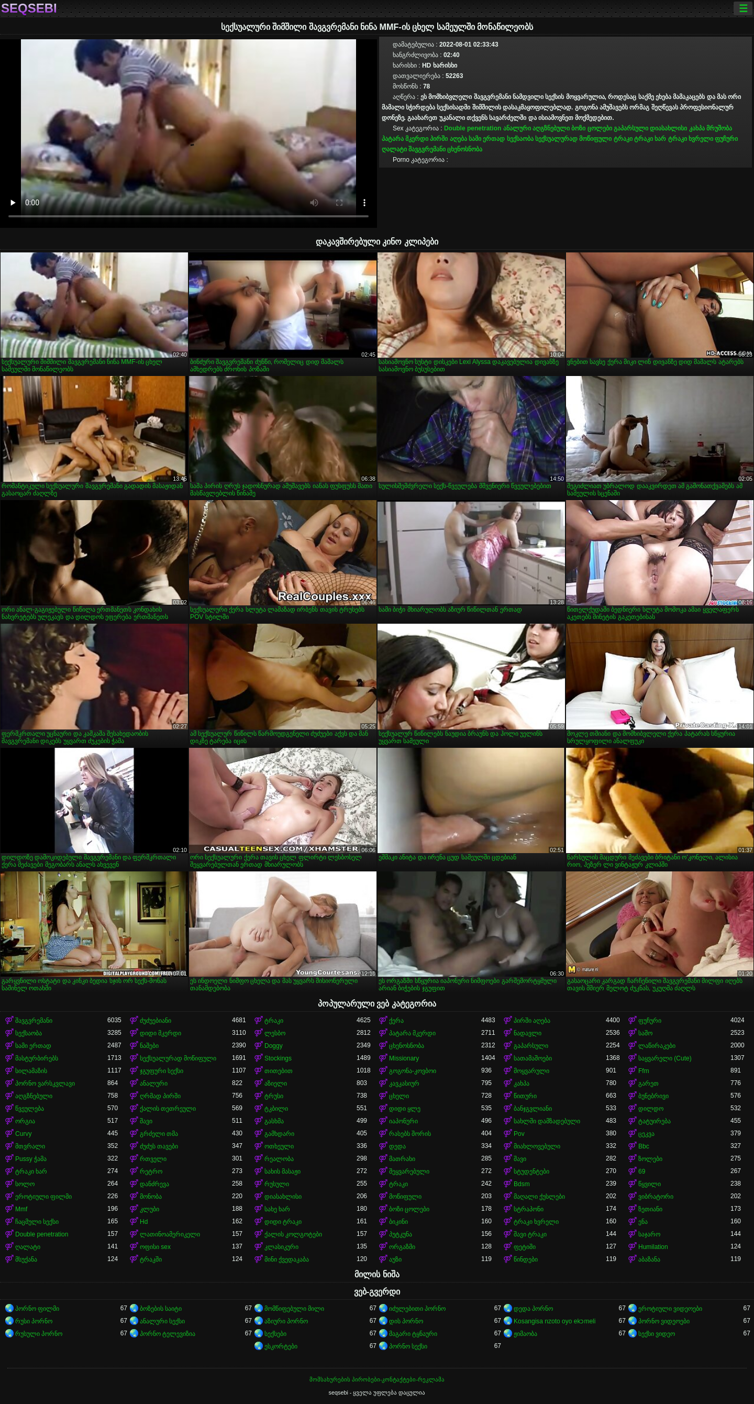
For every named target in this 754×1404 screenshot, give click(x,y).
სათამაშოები (533, 1058)
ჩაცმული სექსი (37, 1221)
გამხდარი (279, 1133)
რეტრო (151, 1171)
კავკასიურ (404, 1083)
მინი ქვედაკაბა (286, 1259)
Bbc (643, 1146)
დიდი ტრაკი (283, 1221)
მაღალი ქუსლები (539, 1196)
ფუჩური (726, 138)
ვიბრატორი (655, 1196)
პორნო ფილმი (37, 1308)
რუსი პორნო (33, 1321)
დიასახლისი (668, 128)
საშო (645, 1033)
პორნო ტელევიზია (167, 1333)
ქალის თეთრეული (168, 1108)
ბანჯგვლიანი (533, 1108)
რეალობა (279, 1159)
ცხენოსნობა (464, 149)
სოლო (25, 1184)
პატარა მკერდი (405, 138)
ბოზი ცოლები (591, 128)
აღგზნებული (551, 128)
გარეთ (648, 1083)
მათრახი (402, 1159)
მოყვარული (531, 1071)
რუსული (276, 1184)
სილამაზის (31, 1071)
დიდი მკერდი (160, 1033)
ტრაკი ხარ (650, 138)
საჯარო (649, 1234)
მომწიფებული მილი (294, 1308)
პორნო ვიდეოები (664, 1321)
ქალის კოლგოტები (293, 1234)
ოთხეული (279, 1146)
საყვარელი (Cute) (665, 1058)
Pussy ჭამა (31, 1159)
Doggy (273, 1045)
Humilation (653, 1247)
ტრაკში (151, 1259)
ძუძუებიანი (155, 1020)
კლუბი (149, 1209)
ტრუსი (273, 1096)
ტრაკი (623, 138)
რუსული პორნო (38, 1333)
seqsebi (29, 8)
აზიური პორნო (286, 1321)
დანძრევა (154, 1184)
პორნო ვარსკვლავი (45, 1083)
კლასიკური (281, 1247)
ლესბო (274, 1033)
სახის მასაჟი (282, 1171)
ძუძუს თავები (159, 1146)
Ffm (643, 1071)
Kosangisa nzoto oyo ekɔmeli (554, 1321)
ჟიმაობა (525, 1333)
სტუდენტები (531, 1171)
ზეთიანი (650, 1209)
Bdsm (522, 1184)
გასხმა (274, 1121)
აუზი (395, 1259)
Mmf (21, 1209)
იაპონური (403, 1121)
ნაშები (149, 1045)
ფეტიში (525, 1247)
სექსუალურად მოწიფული (573, 138)
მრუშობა (719, 128)
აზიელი (275, 1083)
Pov (519, 1133)
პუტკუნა (400, 1234)
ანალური (517, 128)
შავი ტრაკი (530, 1234)
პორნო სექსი (408, 1346)
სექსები (275, 1333)
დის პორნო (406, 1321)
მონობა (151, 1196)
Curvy (23, 1133)
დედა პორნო (533, 1308)
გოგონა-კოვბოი (412, 1071)
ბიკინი (398, 1221)
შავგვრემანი (427, 149)
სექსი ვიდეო (656, 1333)
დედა (397, 1146)
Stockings (278, 1058)
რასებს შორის (410, 1133)
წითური (525, 1096)
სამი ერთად (487, 138)
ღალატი (394, 149)
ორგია (25, 1121)
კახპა (697, 128)
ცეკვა (646, 1133)
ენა (643, 1221)
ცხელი (399, 1096)
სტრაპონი (529, 1209)
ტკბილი (276, 1108)
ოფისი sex (155, 1247)
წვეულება (29, 1108)
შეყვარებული (409, 1171)
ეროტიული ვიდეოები (670, 1308)
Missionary (404, 1058)
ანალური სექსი (162, 1321)
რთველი (153, 1159)
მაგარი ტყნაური (413, 1333)
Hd (144, 1221)
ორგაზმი (402, 1247)
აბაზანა (649, 1259)
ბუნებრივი (653, 1096)
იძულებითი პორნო (417, 1308)
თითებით (278, 1071)
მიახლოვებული (537, 1146)
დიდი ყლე (404, 1108)
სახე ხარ (277, 1209)
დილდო (650, 1108)
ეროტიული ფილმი (43, 1196)
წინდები (526, 1259)
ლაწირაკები (656, 1045)
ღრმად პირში (160, 1096)
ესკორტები (280, 1346)
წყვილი (649, 1184)
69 (641, 1171)
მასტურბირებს (36, 1058)
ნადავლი (527, 1033)
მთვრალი (30, 1146)
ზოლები (650, 1159)
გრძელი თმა (159, 1133)
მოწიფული (405, 1196)
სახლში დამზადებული (547, 1121)
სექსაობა (520, 138)
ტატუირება (654, 1121)
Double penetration (472, 128)
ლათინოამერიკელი (170, 1234)
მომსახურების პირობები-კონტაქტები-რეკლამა (377, 1379)
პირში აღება (448, 138)
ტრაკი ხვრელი (690, 138)
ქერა (396, 1020)
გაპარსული (631, 128)
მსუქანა (26, 1259)
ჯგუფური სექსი (161, 1071)
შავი (146, 1121)
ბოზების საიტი (161, 1308)
